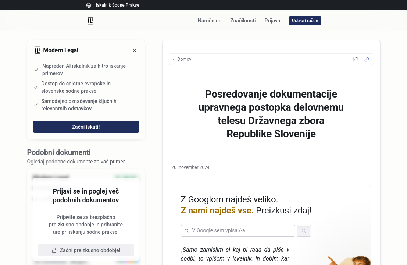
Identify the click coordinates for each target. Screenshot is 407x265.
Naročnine (209, 21)
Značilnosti (243, 21)
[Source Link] (367, 59)
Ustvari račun (305, 20)
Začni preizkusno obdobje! (86, 250)
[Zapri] (134, 50)
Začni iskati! (86, 127)
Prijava (273, 21)
